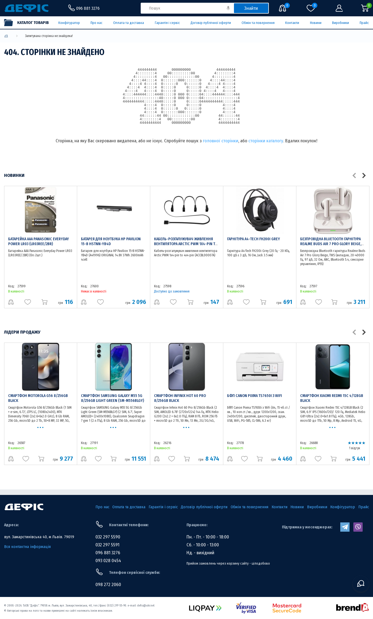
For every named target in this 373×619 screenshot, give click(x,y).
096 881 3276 (107, 552)
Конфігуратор (69, 23)
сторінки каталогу (265, 141)
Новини (315, 23)
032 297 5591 (107, 544)
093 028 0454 (108, 560)
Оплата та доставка (128, 23)
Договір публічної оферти (211, 23)
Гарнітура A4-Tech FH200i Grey (253, 239)
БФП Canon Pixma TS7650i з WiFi (254, 395)
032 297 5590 (107, 537)
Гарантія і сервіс (167, 23)
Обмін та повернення (258, 23)
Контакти (292, 23)
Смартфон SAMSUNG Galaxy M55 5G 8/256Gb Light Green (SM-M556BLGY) (112, 398)
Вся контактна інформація (27, 546)
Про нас (97, 23)
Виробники (340, 23)
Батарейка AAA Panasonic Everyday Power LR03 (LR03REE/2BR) (38, 241)
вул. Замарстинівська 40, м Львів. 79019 (39, 536)
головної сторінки (220, 141)
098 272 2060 (108, 584)
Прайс (364, 23)
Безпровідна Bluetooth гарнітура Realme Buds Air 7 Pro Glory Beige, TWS (330, 244)
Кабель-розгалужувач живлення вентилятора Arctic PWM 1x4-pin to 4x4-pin (186, 244)
